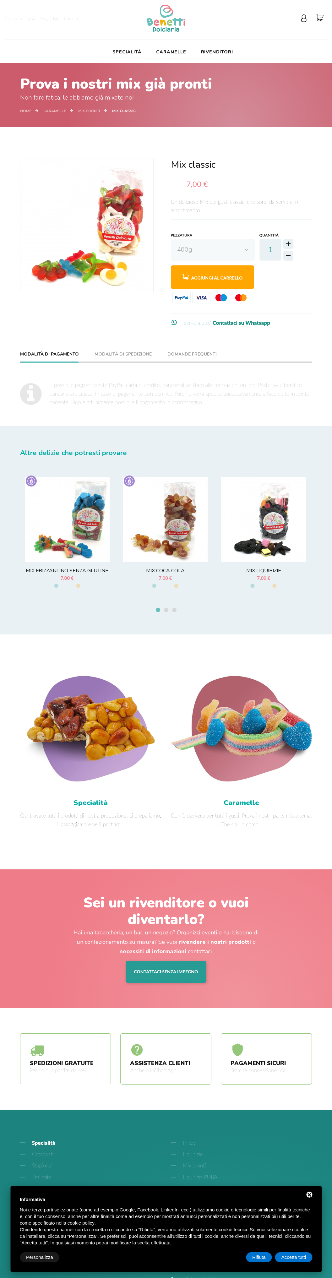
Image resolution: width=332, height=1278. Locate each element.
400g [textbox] (184, 249)
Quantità (269, 235)
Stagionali (42, 1166)
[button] (158, 611)
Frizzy (189, 1143)
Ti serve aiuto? (220, 322)
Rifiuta (259, 1257)
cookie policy (81, 1223)
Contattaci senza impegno (166, 972)
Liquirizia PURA (200, 1178)
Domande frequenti (192, 354)
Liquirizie (192, 1155)
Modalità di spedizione (123, 354)
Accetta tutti (293, 1257)
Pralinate (41, 1178)
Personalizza (39, 1257)
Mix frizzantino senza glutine (67, 570)
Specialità (127, 52)
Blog (44, 18)
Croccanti (42, 1155)
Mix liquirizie (263, 570)
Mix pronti (89, 110)
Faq (56, 18)
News (31, 18)
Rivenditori (217, 52)
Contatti (71, 18)
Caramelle (171, 52)
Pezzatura (182, 235)
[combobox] (213, 250)
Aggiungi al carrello (212, 277)
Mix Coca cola (165, 570)
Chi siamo (13, 18)
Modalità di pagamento (49, 354)
